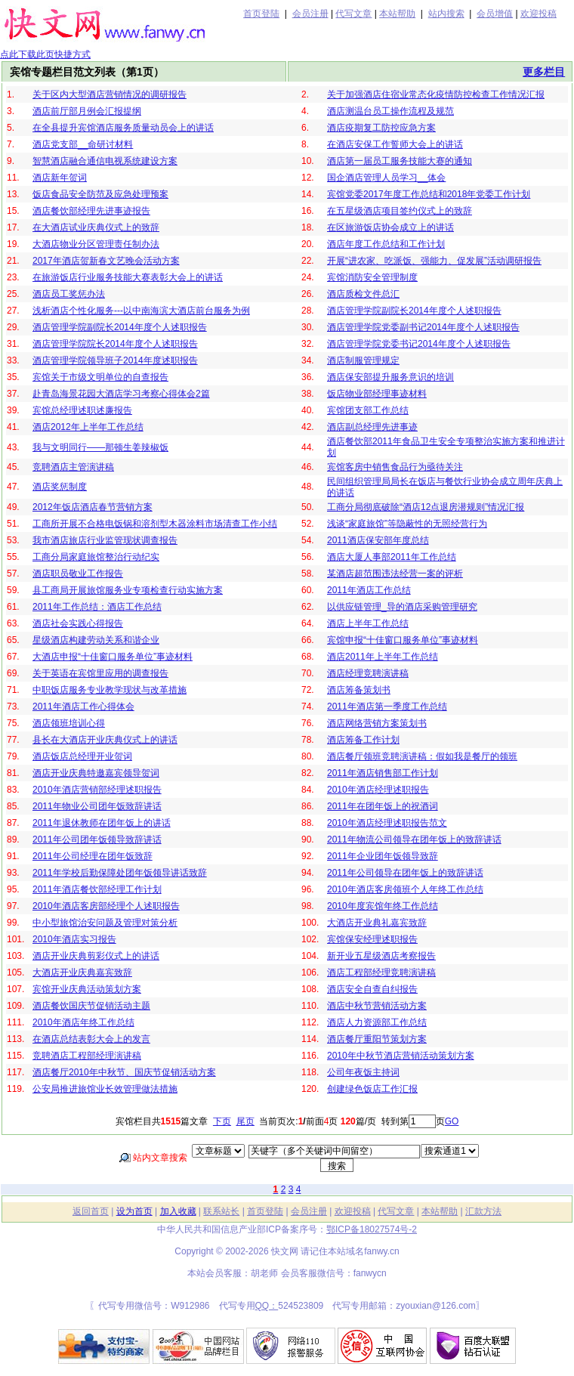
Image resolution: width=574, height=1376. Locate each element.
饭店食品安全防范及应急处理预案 (100, 194)
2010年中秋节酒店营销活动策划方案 (400, 1055)
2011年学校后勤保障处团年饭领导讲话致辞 (119, 872)
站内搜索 (446, 13)
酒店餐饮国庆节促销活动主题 (91, 1005)
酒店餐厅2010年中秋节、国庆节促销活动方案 (124, 1072)
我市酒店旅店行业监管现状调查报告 (104, 540)
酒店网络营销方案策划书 (377, 723)
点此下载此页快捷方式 (45, 54)
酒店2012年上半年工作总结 (88, 427)
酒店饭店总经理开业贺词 (82, 756)
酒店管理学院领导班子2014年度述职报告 (115, 360)
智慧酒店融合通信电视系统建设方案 (104, 161)
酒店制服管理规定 (363, 360)
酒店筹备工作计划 (363, 739)
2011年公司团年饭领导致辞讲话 (97, 839)
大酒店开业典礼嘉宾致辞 (377, 922)
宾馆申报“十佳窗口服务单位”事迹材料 (402, 640)
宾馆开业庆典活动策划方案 (86, 989)
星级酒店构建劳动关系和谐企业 (95, 640)
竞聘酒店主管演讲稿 (73, 467)
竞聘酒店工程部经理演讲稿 (86, 1055)
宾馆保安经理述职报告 (372, 939)
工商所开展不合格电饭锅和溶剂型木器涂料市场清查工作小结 (154, 523)
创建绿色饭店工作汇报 (372, 1089)
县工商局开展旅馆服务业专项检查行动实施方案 (127, 590)
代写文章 (353, 13)
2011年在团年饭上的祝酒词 (382, 806)
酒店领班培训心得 (68, 723)
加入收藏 (178, 1211)
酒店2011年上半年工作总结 (382, 656)
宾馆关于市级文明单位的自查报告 (100, 377)
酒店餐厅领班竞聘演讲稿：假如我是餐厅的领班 (422, 756)
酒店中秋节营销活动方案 (377, 1005)
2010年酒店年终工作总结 (83, 1022)
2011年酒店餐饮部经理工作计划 (97, 889)
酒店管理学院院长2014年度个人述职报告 (115, 344)
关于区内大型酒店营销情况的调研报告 (109, 94)
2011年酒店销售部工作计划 (382, 773)
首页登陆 (261, 13)
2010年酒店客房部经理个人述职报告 (106, 906)
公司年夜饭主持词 (363, 1072)
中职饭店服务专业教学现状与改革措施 (109, 690)
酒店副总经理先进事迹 (372, 427)
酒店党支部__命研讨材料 (82, 144)
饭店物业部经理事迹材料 (377, 393)
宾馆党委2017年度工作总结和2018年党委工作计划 (428, 194)
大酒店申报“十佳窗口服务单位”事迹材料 (112, 656)
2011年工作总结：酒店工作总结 (97, 606)
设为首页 (134, 1211)
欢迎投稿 (538, 13)
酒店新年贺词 (59, 177)
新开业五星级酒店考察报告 (381, 956)
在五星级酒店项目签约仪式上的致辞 (399, 211)
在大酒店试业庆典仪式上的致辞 (95, 227)
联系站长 (221, 1211)
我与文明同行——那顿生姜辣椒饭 (100, 447)
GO (452, 1121)
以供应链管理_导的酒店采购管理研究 (402, 606)
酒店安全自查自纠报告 (372, 989)
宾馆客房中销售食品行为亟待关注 (395, 467)
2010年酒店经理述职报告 (378, 789)
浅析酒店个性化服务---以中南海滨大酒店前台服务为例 (141, 310)
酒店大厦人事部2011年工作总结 (391, 557)
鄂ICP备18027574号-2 (371, 1229)
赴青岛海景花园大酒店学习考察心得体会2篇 (121, 393)
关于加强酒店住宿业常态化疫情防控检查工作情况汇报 (436, 94)
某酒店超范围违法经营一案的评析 (395, 573)
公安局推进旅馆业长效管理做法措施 (104, 1089)
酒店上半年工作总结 (368, 623)
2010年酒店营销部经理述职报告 (97, 789)
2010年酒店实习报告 (74, 939)
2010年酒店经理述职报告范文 (387, 823)
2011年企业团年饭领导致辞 (382, 856)
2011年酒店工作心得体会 (83, 706)
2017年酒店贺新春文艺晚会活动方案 (106, 260)
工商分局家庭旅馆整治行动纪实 (95, 557)
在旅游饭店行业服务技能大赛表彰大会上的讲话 (127, 277)
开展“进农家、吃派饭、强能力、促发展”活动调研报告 (434, 260)
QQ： (267, 1305)
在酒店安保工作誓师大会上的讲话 (395, 144)
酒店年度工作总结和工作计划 (386, 244)
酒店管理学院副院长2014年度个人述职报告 (414, 310)
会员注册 (310, 13)
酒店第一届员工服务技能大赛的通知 (399, 161)
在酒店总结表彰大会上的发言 (91, 1039)
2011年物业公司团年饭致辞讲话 (97, 806)
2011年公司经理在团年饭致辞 (92, 856)
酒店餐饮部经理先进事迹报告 (91, 211)
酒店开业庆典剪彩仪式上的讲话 (95, 956)
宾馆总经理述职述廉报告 (82, 410)
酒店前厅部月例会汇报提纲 (86, 111)
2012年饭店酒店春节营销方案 (92, 507)
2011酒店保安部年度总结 (378, 540)
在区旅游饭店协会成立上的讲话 (390, 227)
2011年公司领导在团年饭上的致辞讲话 (405, 872)
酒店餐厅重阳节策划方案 (377, 1039)
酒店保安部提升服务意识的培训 (390, 377)
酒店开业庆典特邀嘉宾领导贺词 (95, 773)
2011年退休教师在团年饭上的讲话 (101, 823)
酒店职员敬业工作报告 (77, 573)
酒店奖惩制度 (59, 486)
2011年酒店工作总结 (369, 590)
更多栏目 (544, 72)
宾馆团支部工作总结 (368, 410)
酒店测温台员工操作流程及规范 (390, 111)
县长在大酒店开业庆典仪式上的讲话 (104, 739)
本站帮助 (397, 13)
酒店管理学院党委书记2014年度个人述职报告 (419, 344)
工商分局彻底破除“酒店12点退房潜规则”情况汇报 (425, 507)
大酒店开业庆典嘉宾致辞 (82, 972)
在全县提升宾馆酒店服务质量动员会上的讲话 (123, 127)
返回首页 (91, 1211)
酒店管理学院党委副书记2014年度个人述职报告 (423, 327)
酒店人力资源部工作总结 (377, 1022)
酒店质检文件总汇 (363, 294)
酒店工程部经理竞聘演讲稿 (381, 972)
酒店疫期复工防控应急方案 (381, 127)
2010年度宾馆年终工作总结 (382, 906)
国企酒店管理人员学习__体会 (386, 177)
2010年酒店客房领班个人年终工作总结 (405, 889)
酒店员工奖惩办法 (68, 294)
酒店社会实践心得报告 (77, 623)
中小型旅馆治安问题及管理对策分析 (104, 922)
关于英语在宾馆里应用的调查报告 (100, 673)
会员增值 (495, 13)
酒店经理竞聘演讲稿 (368, 673)
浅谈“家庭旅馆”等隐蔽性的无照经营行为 (407, 523)
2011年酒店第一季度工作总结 (387, 706)
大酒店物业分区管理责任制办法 (95, 244)
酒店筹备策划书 (358, 690)
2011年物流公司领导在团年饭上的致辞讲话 (414, 839)
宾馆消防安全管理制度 (372, 277)
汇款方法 (483, 1211)
